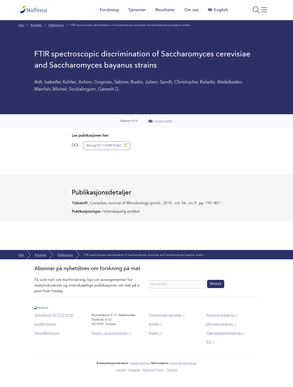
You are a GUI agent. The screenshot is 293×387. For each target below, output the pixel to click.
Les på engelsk (160, 121)
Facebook (149, 370)
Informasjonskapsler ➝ (221, 324)
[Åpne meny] (252, 11)
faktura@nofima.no (46, 333)
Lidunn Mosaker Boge (183, 363)
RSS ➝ (210, 342)
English (218, 10)
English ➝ (155, 333)
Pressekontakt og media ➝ (166, 315)
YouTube (172, 370)
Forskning (109, 10)
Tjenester (137, 10)
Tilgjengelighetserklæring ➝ (225, 333)
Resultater (165, 10)
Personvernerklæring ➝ (222, 315)
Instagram (134, 370)
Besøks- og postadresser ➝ (111, 333)
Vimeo (160, 370)
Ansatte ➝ (155, 324)
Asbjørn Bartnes (139, 363)
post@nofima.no (45, 324)
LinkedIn (121, 370)
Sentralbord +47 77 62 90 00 (53, 315)
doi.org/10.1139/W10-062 (106, 145)
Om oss (191, 10)
